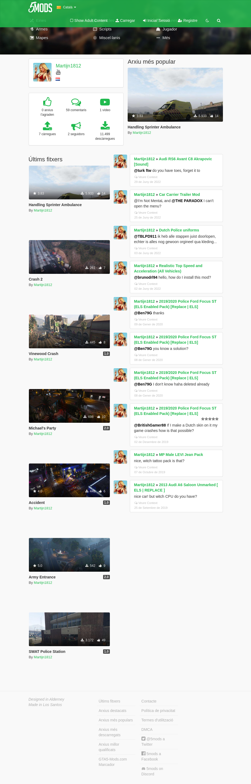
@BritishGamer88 (150, 425)
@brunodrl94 (146, 277)
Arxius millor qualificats (109, 747)
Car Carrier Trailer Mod (179, 194)
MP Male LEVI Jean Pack (181, 454)
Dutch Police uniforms (179, 230)
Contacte (149, 701)
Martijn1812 (68, 66)
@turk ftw (142, 170)
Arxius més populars (116, 720)
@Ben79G (143, 313)
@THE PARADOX (187, 201)
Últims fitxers (109, 701)
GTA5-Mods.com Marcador (113, 762)
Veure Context (146, 177)
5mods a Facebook (151, 756)
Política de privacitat (158, 710)
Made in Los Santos (45, 705)
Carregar (125, 20)
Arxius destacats (113, 710)
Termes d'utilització (157, 720)
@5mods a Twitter (153, 741)
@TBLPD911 (145, 236)
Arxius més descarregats (110, 732)
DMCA (146, 729)
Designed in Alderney (47, 699)
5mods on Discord (152, 771)
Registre (187, 20)
